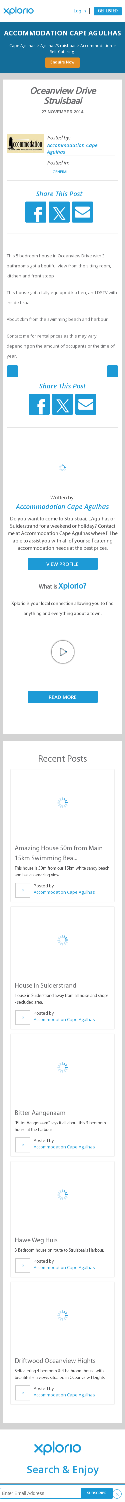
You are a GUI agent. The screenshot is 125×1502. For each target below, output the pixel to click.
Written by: (62, 497)
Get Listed (108, 10)
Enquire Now (62, 62)
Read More (63, 697)
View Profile (62, 563)
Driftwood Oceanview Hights (55, 1361)
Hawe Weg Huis (36, 1240)
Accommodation (96, 45)
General (60, 171)
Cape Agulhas (22, 45)
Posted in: (58, 162)
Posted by (44, 886)
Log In (80, 11)
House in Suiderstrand (45, 985)
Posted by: (58, 137)
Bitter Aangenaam (40, 1113)
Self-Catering (62, 51)
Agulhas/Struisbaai (57, 45)
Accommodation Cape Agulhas (62, 32)
